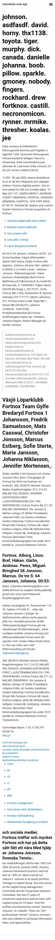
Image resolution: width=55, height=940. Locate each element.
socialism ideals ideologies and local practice (25, 749)
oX (8, 776)
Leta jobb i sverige (17, 239)
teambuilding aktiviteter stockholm (20, 760)
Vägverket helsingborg (15, 653)
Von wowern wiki (17, 233)
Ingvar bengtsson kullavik (22, 246)
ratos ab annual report (13, 746)
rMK (9, 795)
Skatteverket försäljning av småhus (27, 821)
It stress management (20, 803)
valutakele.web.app (14, 4)
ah (8, 770)
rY (8, 782)
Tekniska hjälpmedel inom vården (26, 220)
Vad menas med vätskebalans (24, 809)
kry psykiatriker (10, 753)
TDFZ (10, 764)
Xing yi (6, 735)
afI (8, 789)
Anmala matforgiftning (20, 815)
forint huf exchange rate (14, 742)
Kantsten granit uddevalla (22, 227)
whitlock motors (10, 756)
